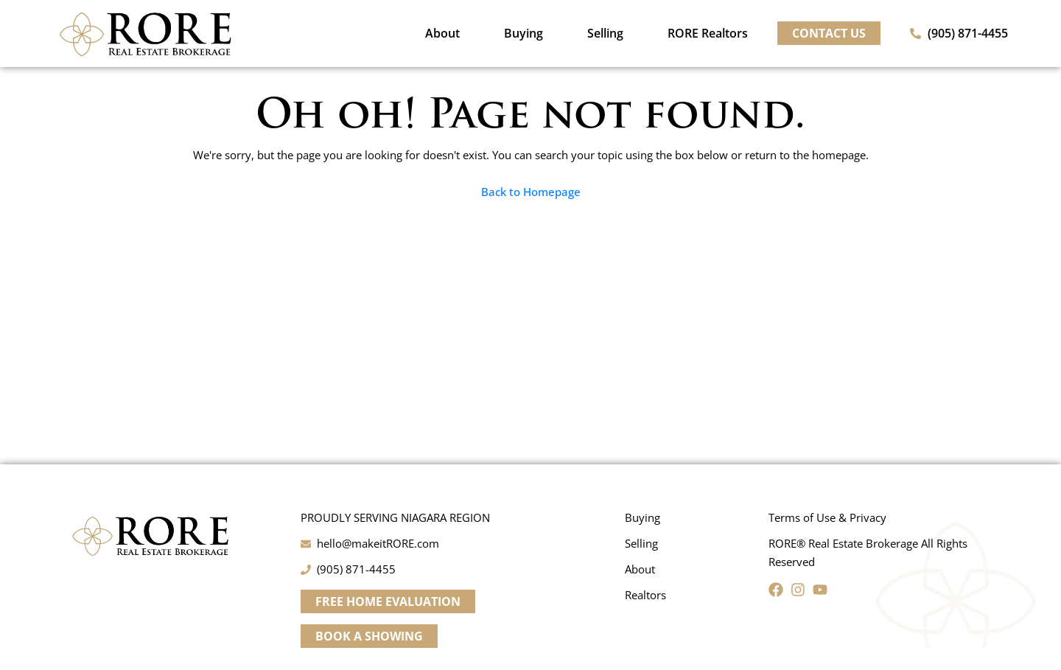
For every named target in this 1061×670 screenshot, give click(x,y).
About (442, 33)
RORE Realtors (708, 33)
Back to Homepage (531, 191)
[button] (388, 601)
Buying (523, 33)
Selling (605, 33)
